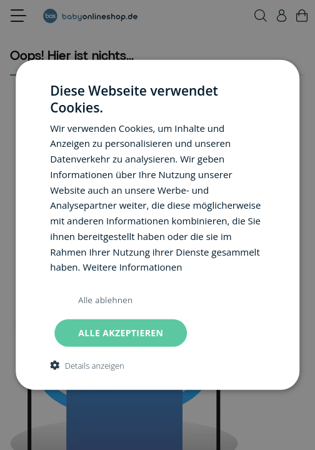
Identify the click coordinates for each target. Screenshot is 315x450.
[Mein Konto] (281, 15)
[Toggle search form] (261, 15)
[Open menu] (18, 15)
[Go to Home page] (90, 16)
